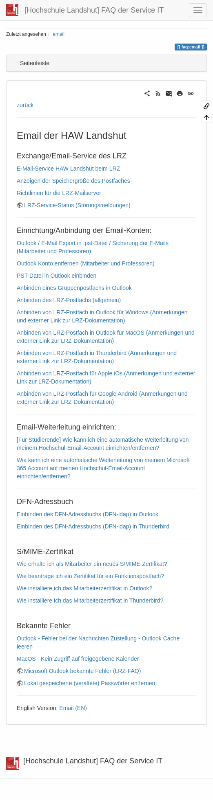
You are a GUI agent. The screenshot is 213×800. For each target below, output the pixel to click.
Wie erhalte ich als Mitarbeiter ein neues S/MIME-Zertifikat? (92, 564)
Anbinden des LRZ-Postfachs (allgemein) (69, 300)
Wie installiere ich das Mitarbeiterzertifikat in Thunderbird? (90, 600)
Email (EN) (73, 708)
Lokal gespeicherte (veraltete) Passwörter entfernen (89, 683)
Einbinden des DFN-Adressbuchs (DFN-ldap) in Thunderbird (93, 526)
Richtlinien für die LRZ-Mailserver (59, 193)
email (58, 34)
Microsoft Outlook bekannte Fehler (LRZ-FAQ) (82, 671)
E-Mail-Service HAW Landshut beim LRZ (68, 168)
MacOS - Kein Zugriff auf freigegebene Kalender (78, 658)
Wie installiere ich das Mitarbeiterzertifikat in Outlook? (84, 588)
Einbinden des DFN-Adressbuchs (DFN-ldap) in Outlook (87, 514)
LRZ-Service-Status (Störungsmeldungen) (77, 205)
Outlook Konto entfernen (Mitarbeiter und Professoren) (86, 263)
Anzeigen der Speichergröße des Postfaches (73, 181)
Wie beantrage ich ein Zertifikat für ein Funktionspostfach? (90, 576)
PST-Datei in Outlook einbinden (56, 275)
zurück (25, 105)
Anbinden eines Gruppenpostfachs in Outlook (74, 288)
